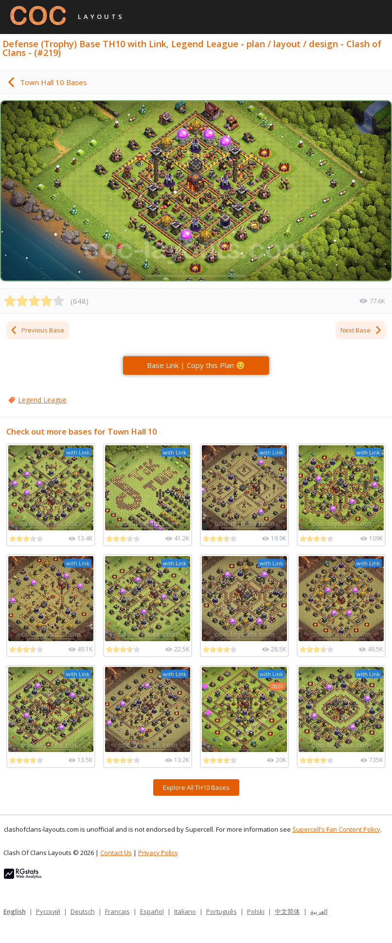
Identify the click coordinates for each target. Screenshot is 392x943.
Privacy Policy (158, 852)
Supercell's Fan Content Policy (336, 829)
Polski (256, 911)
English (14, 911)
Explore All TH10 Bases (196, 787)
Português (221, 911)
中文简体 (287, 911)
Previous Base (37, 330)
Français (117, 911)
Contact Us (116, 852)
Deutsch (83, 911)
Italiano (185, 911)
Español (152, 911)
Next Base (361, 330)
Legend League (42, 399)
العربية (319, 911)
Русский (48, 911)
